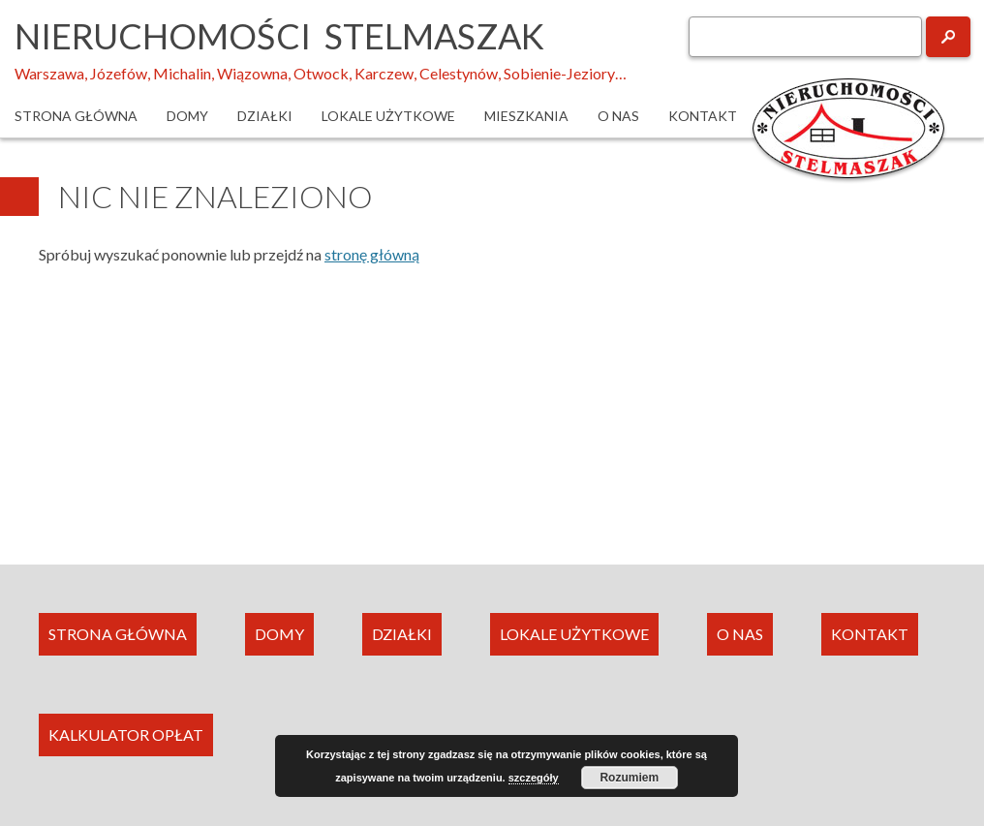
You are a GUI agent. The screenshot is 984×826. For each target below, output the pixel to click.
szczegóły (533, 777)
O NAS (740, 634)
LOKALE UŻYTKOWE (574, 634)
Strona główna (76, 115)
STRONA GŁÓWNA (117, 634)
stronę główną (371, 254)
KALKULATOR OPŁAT (125, 734)
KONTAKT (869, 634)
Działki (264, 115)
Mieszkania (526, 115)
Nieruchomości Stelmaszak (279, 36)
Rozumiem (629, 777)
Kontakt (702, 115)
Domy (187, 115)
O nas (618, 115)
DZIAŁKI (402, 634)
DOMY (279, 634)
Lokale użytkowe (388, 115)
